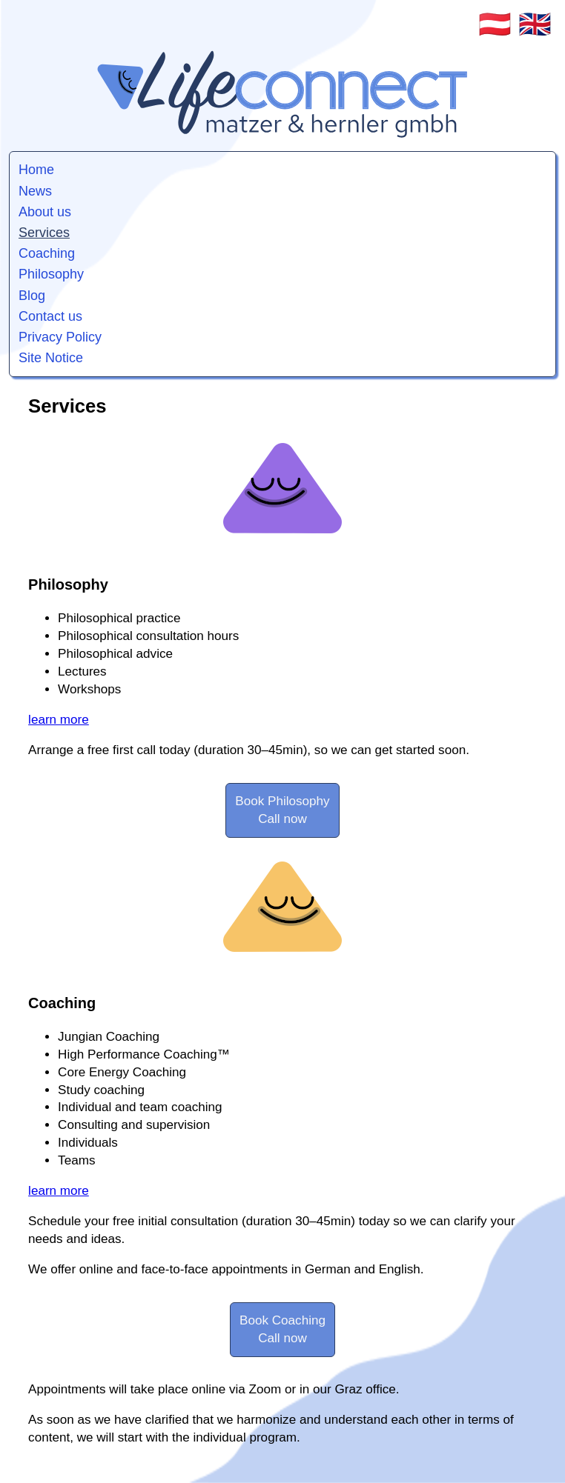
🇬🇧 (535, 24)
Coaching (47, 253)
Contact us (50, 316)
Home (36, 169)
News (35, 191)
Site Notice (51, 357)
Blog (32, 295)
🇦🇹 (495, 24)
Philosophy (51, 274)
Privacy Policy (60, 337)
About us (45, 211)
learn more (58, 720)
